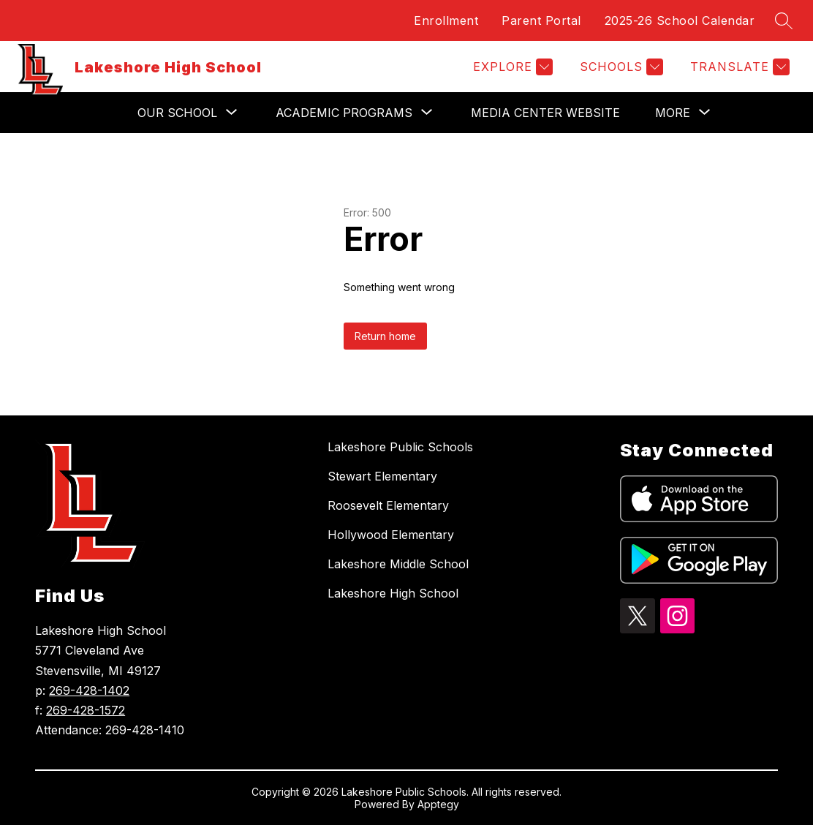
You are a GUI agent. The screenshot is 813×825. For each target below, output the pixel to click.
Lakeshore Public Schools (400, 447)
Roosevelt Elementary (388, 505)
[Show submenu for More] (672, 112)
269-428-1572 (85, 710)
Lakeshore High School (393, 593)
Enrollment (446, 20)
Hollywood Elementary (391, 534)
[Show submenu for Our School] (177, 112)
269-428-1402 (89, 690)
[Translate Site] (738, 67)
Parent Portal (541, 20)
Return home (385, 336)
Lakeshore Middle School (398, 564)
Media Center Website (545, 112)
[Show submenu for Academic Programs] (344, 112)
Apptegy (438, 804)
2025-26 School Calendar (680, 20)
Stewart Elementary (382, 476)
